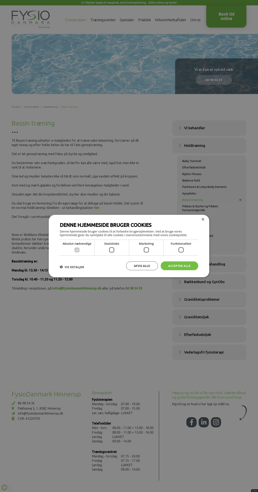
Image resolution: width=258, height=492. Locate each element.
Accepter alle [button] (179, 266)
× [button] (202, 219)
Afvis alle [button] (142, 266)
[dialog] (129, 246)
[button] (72, 267)
